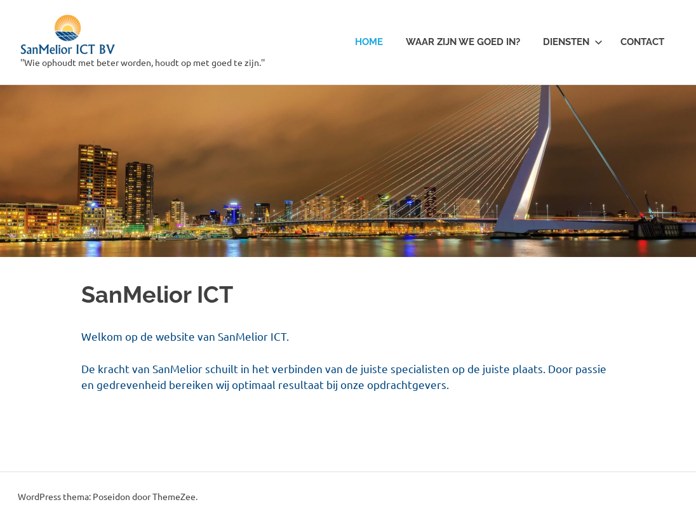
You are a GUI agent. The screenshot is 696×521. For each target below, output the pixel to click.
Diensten (573, 42)
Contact (642, 42)
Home (369, 42)
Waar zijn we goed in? (463, 42)
